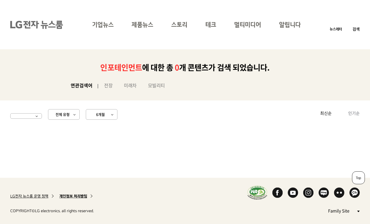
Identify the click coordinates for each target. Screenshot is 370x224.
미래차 (130, 85)
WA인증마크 (257, 192)
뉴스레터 (336, 29)
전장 (108, 85)
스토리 (179, 25)
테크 (210, 25)
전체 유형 (62, 114)
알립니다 (290, 25)
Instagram (308, 193)
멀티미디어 (247, 25)
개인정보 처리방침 (73, 196)
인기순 (354, 113)
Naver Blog (324, 193)
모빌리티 (156, 85)
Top (358, 178)
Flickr (339, 193)
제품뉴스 (142, 25)
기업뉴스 (103, 25)
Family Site (343, 210)
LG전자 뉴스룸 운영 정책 (29, 196)
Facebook (277, 193)
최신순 (326, 113)
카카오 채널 (354, 193)
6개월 (100, 114)
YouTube (293, 193)
